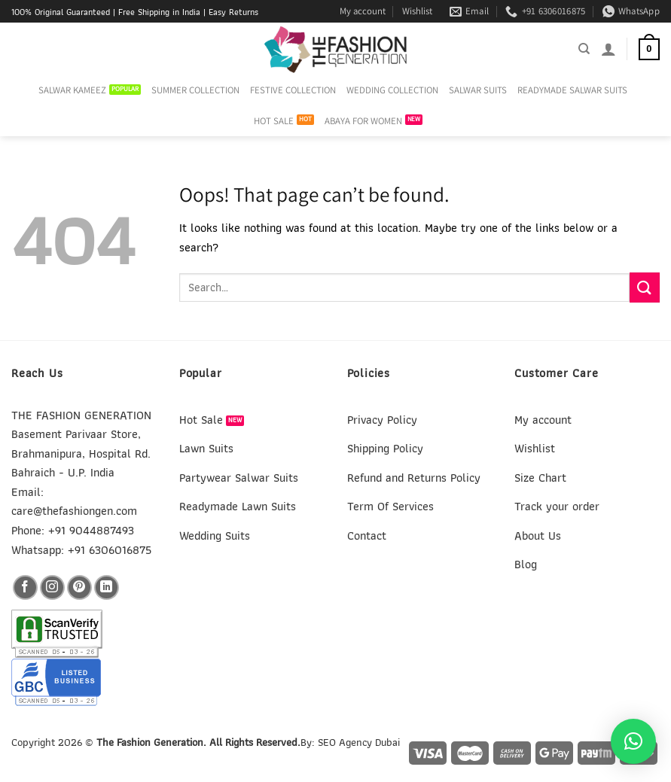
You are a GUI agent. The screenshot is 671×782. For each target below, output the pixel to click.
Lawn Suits (206, 448)
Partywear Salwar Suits (238, 477)
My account (363, 11)
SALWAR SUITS (478, 90)
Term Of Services (390, 506)
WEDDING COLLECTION (392, 90)
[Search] (584, 49)
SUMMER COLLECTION (195, 90)
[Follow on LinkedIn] (106, 587)
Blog (525, 564)
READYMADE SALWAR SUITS (572, 90)
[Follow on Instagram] (52, 587)
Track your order (556, 506)
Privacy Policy (382, 419)
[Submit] (645, 287)
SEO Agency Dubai (359, 741)
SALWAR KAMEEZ (72, 90)
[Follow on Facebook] (25, 587)
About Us (537, 535)
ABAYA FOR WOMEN (363, 120)
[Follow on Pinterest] (79, 587)
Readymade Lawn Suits (237, 506)
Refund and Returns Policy (413, 477)
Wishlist (417, 11)
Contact (366, 535)
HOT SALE (274, 120)
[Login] (608, 48)
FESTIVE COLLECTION (293, 90)
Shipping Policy (385, 448)
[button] (633, 741)
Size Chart (540, 477)
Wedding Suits (214, 535)
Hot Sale (201, 419)
